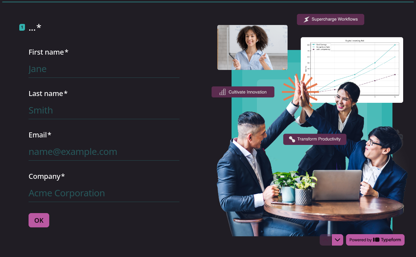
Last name (48, 93)
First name (49, 52)
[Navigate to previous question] (325, 240)
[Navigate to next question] (337, 240)
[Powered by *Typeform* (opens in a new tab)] (375, 240)
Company (47, 176)
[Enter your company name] (104, 193)
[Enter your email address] (104, 151)
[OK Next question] (39, 220)
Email (40, 135)
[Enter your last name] (104, 110)
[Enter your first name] (104, 68)
